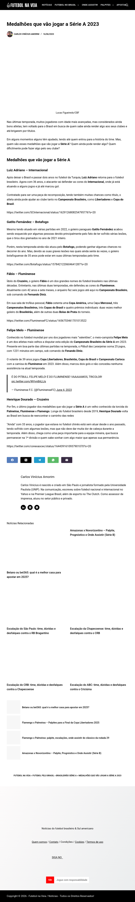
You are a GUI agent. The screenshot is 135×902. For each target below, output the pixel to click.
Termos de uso (94, 841)
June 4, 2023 (64, 390)
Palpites (108, 5)
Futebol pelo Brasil (43, 775)
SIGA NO (57, 857)
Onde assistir (90, 5)
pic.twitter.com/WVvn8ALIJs (29, 381)
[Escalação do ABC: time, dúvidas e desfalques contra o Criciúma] (99, 660)
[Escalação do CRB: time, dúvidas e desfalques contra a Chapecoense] (36, 660)
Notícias (47, 5)
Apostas (121, 5)
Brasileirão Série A (66, 775)
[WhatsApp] (53, 460)
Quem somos (39, 841)
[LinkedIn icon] (24, 507)
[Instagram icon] (38, 507)
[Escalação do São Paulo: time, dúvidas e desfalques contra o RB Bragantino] (36, 603)
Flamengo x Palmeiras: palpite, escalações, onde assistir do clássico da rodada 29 (65, 738)
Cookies (79, 841)
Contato (53, 841)
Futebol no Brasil (67, 5)
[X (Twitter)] (25, 460)
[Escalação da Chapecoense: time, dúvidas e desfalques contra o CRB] (99, 603)
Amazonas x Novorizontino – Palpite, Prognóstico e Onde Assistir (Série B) (61, 753)
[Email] (66, 460)
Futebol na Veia (22, 775)
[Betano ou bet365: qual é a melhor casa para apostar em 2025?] (36, 547)
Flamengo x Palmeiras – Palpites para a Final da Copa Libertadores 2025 (60, 722)
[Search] (127, 5)
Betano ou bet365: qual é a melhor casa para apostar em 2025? (55, 707)
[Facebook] (12, 460)
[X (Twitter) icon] (31, 507)
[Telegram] (39, 460)
